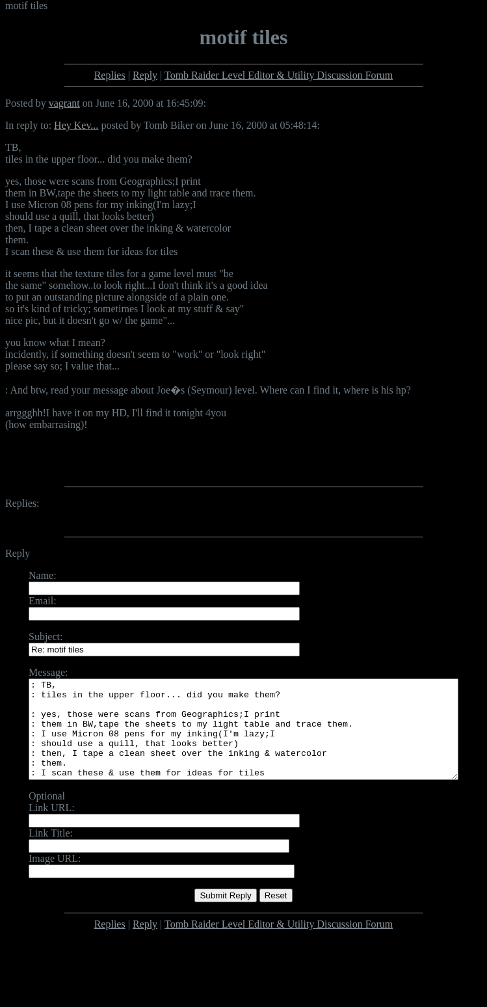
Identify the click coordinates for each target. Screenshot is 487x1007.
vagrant (64, 103)
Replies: (22, 503)
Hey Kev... (76, 125)
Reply (145, 75)
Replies (109, 75)
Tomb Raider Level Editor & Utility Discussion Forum (279, 75)
